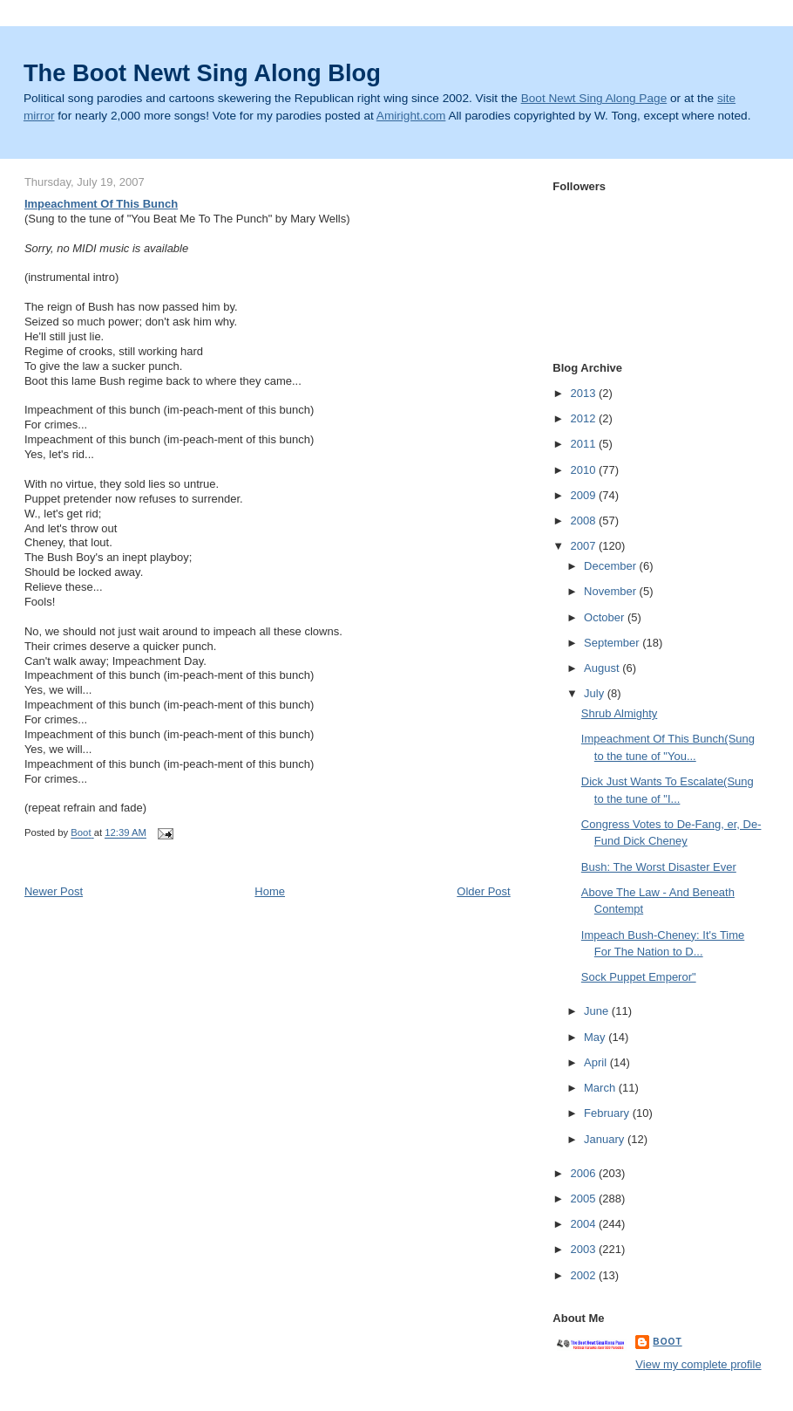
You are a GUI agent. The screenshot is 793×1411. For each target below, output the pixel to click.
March (601, 1087)
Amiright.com (411, 115)
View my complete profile (698, 1364)
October (605, 617)
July (595, 693)
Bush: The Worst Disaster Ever (658, 866)
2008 (584, 520)
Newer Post (53, 891)
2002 (584, 1275)
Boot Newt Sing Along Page (594, 98)
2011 (584, 443)
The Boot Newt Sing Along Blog (202, 72)
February (608, 1113)
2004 (584, 1223)
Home (269, 891)
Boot (667, 1341)
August (603, 668)
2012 (584, 418)
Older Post (483, 891)
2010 (584, 469)
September (613, 642)
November (612, 591)
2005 (584, 1198)
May (596, 1037)
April (597, 1062)
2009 (584, 495)
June (598, 1010)
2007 (584, 545)
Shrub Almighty (619, 713)
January (605, 1139)
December (612, 565)
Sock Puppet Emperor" (638, 976)
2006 (584, 1173)
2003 (584, 1249)
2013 (584, 393)
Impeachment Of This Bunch (101, 203)
